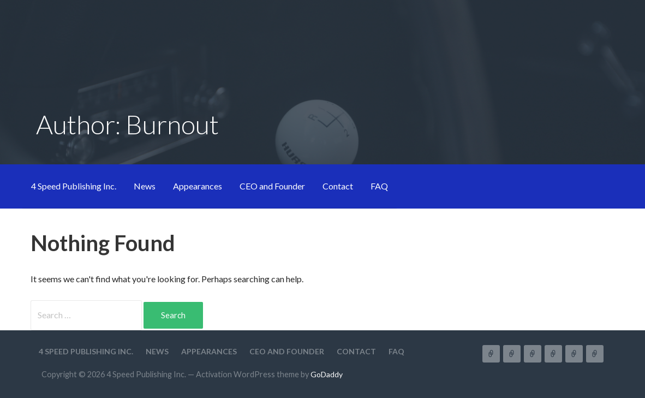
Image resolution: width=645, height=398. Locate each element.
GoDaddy (326, 374)
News (145, 186)
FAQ (379, 186)
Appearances (197, 186)
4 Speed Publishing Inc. (73, 186)
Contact (337, 186)
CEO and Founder (272, 186)
